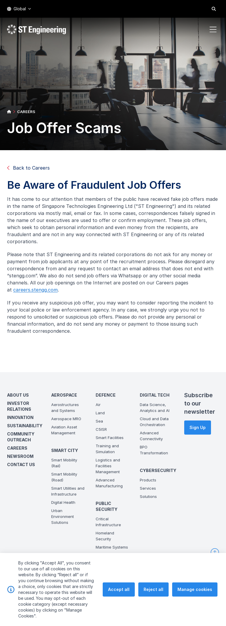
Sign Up (198, 427)
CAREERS (26, 111)
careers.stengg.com (37, 291)
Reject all (153, 589)
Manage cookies (194, 589)
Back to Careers (28, 168)
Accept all (118, 589)
